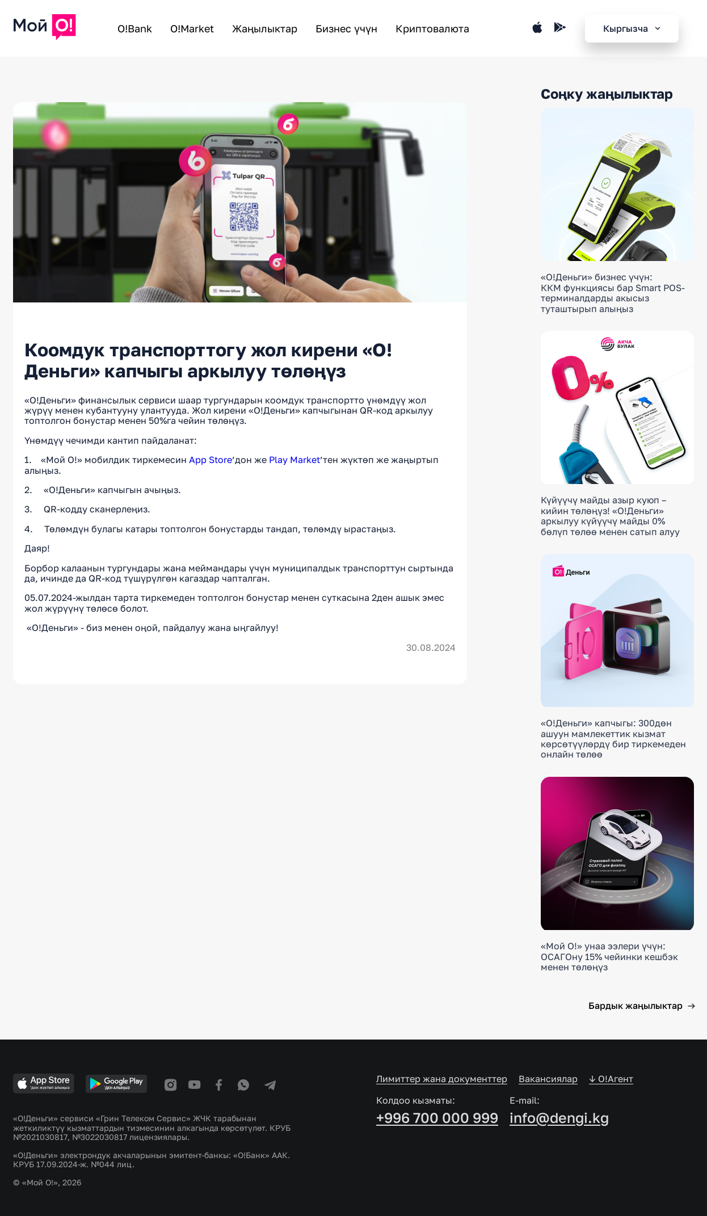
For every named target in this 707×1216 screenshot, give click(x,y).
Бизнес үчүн (346, 28)
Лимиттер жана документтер (441, 1079)
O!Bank (134, 28)
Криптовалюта (432, 28)
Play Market (294, 460)
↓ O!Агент (611, 1079)
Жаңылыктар (264, 28)
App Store (210, 460)
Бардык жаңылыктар (635, 1005)
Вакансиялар (548, 1079)
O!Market (192, 28)
